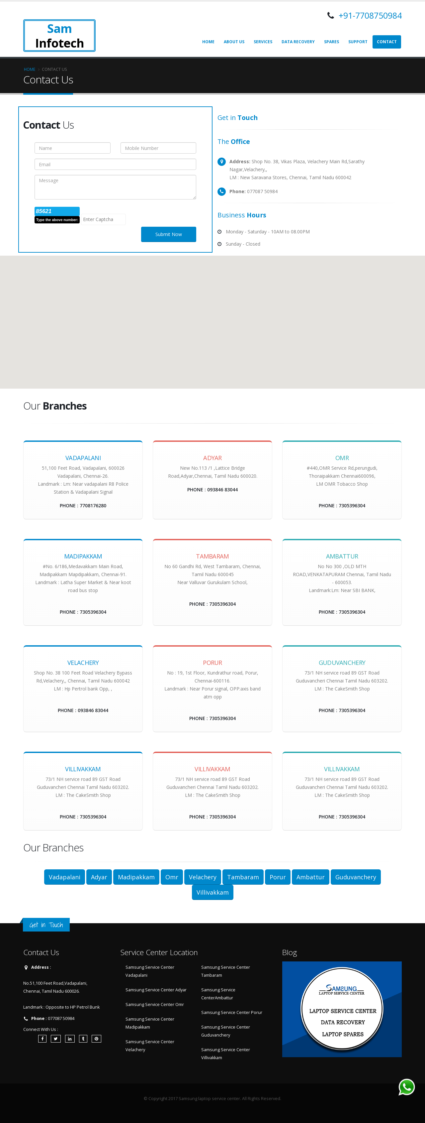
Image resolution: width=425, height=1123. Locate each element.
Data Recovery (298, 42)
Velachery (202, 877)
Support (358, 42)
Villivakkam (213, 892)
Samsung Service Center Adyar (156, 990)
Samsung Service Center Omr (155, 1004)
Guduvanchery (355, 877)
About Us (234, 42)
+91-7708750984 (369, 15)
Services (263, 42)
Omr (171, 877)
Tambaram (243, 877)
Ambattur (311, 877)
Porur (278, 877)
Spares (331, 42)
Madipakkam (136, 877)
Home (208, 42)
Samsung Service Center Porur (231, 1012)
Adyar (99, 877)
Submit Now (168, 234)
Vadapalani (64, 877)
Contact (387, 42)
